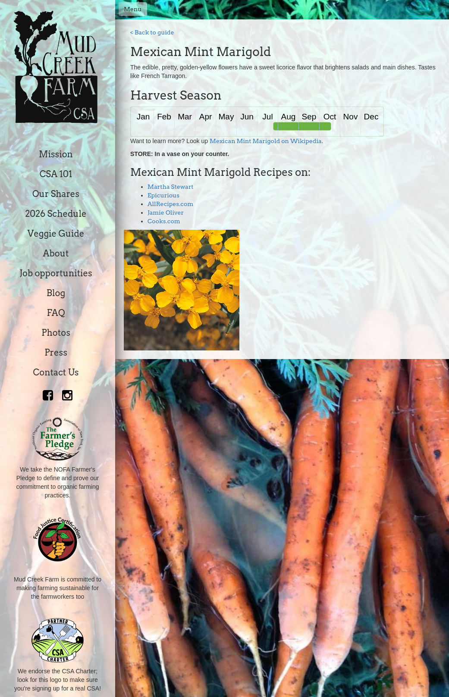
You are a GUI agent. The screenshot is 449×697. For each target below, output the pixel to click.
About (56, 253)
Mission (56, 154)
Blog (56, 293)
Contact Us (56, 372)
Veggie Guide (56, 233)
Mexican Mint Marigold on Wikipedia (266, 141)
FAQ (56, 313)
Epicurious (163, 195)
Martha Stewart (171, 186)
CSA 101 (56, 174)
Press (55, 352)
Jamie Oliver (166, 212)
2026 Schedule (55, 214)
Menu (133, 9)
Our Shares (55, 194)
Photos (55, 333)
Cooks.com (164, 221)
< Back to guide (152, 32)
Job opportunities (55, 273)
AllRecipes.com (170, 203)
